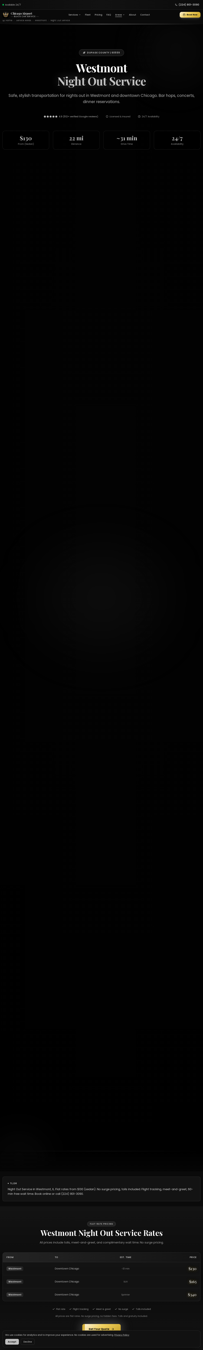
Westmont (41, 20)
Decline (27, 1341)
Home (9, 20)
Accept (12, 1341)
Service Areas (23, 20)
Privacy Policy (121, 1335)
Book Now (190, 14)
